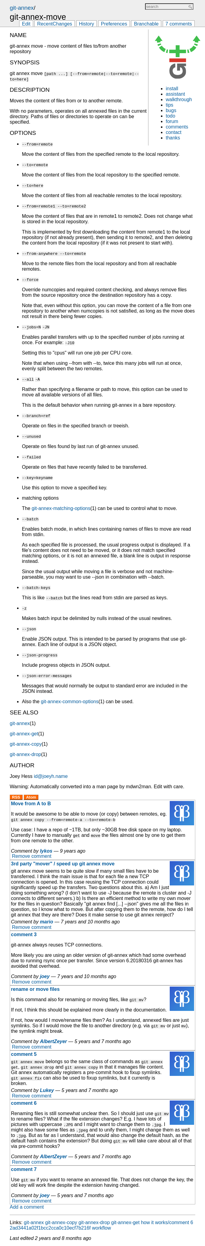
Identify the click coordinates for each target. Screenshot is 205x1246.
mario (46, 921)
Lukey (47, 1090)
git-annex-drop (25, 754)
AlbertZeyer (53, 1041)
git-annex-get (24, 733)
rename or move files (35, 989)
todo (170, 115)
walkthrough (179, 99)
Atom (31, 797)
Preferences (114, 23)
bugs (171, 110)
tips (169, 105)
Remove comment (31, 856)
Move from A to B (31, 803)
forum (172, 121)
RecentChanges (54, 23)
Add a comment (27, 1207)
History (86, 23)
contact (174, 132)
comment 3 (23, 934)
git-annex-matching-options (61, 508)
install (172, 88)
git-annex (22, 8)
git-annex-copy (26, 744)
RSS (16, 797)
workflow (101, 1228)
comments (177, 126)
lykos (46, 851)
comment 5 (23, 1054)
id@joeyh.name (51, 776)
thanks (173, 137)
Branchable (146, 23)
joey (45, 976)
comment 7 (23, 1169)
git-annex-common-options (69, 701)
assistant (175, 94)
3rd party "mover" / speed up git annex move (63, 863)
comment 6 (23, 1103)
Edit (26, 23)
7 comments (178, 23)
